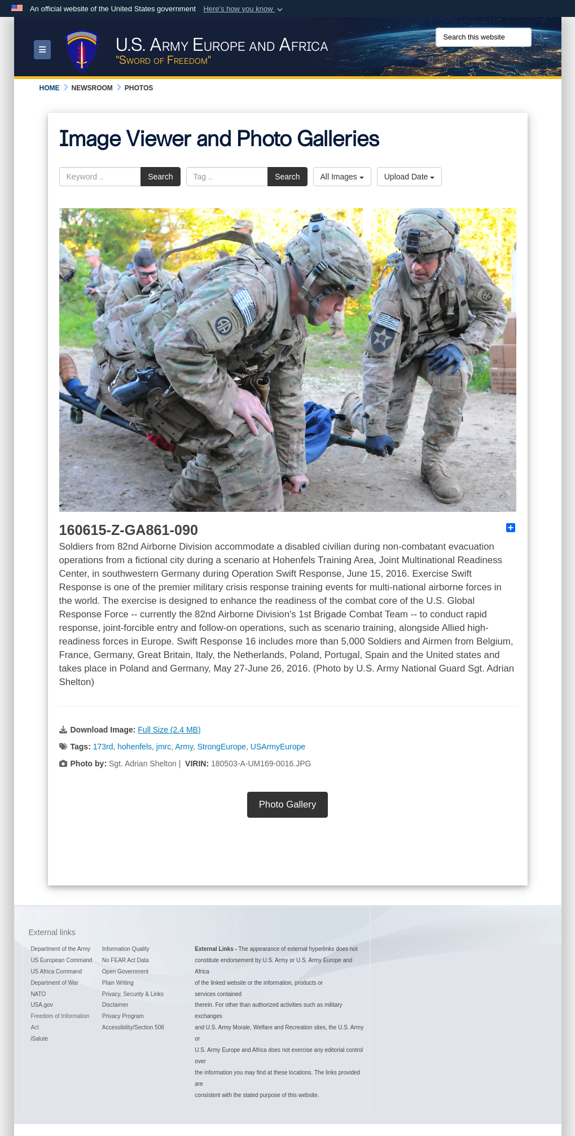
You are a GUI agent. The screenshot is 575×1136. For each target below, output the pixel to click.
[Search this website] (484, 37)
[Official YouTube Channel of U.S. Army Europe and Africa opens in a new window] (470, 63)
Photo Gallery (288, 804)
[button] (244, 9)
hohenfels (134, 746)
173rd (103, 746)
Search (160, 176)
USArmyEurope (278, 746)
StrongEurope (221, 746)
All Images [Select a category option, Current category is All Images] (342, 176)
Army (184, 746)
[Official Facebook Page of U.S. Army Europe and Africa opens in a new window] (444, 63)
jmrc (163, 746)
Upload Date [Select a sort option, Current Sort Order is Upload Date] (409, 176)
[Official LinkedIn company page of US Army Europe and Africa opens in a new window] (484, 63)
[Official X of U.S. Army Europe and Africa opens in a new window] (431, 63)
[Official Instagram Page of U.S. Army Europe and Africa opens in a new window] (457, 63)
